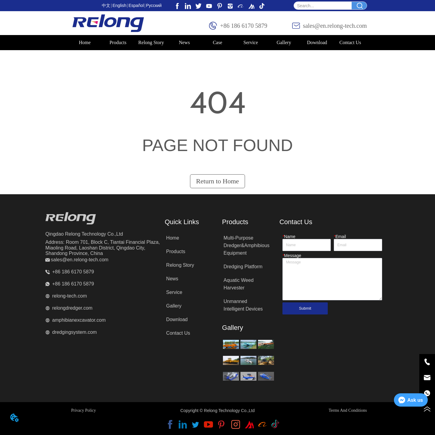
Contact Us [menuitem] (350, 42)
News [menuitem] (184, 42)
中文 (106, 5)
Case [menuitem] (217, 42)
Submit (305, 308)
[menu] (217, 42)
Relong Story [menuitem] (151, 42)
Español (136, 5)
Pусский (154, 5)
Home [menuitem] (85, 42)
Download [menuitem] (317, 42)
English (119, 5)
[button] (117, 42)
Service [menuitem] (250, 42)
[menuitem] (118, 42)
